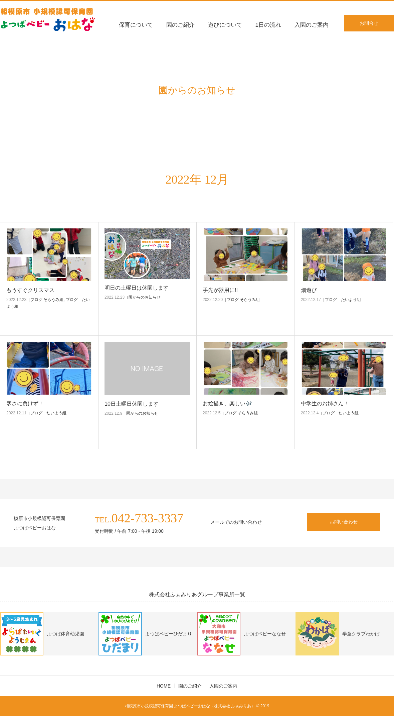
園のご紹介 (180, 25)
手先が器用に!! (220, 290)
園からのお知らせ (145, 297)
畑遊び (309, 290)
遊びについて (225, 25)
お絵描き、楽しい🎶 (227, 403)
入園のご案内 (311, 25)
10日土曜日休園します (132, 404)
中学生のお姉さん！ (325, 403)
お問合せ (369, 23)
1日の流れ (268, 25)
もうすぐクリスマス (30, 290)
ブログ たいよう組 (343, 299)
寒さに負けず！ (25, 403)
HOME (164, 686)
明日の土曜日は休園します (137, 288)
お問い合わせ (344, 521)
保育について (136, 25)
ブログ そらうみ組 (46, 299)
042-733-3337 (147, 518)
